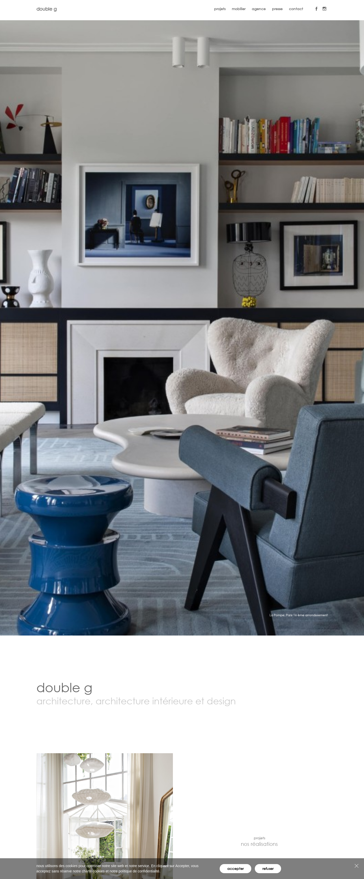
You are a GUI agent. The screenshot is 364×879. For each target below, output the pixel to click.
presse (277, 9)
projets (219, 9)
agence (259, 9)
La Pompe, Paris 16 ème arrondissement (298, 615)
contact (296, 9)
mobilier (238, 9)
